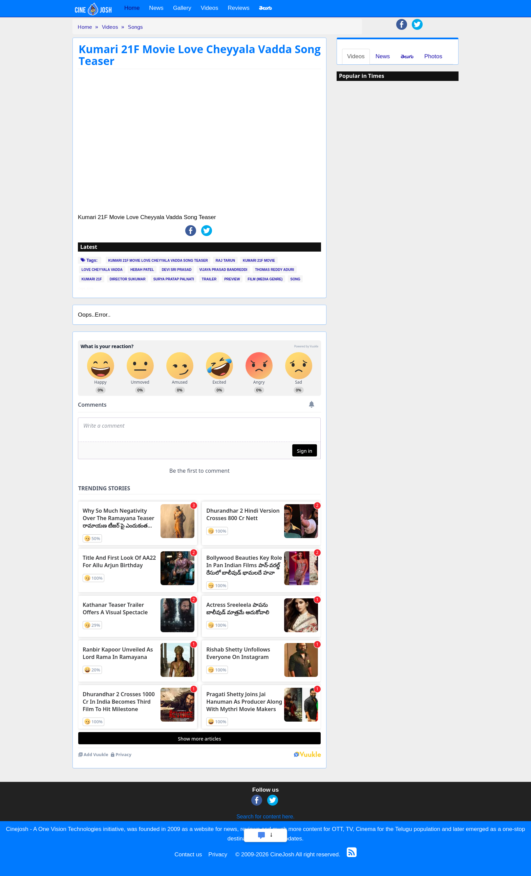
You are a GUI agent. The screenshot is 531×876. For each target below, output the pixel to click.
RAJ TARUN (225, 260)
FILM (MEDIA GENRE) (265, 279)
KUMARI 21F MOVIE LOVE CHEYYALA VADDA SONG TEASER (158, 260)
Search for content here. (265, 816)
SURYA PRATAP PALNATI (173, 279)
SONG (295, 279)
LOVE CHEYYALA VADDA (102, 270)
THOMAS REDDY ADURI (274, 270)
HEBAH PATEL (142, 270)
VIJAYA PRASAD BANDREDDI (223, 270)
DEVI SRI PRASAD (177, 270)
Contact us (188, 854)
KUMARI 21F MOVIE (259, 260)
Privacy (217, 854)
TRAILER (209, 279)
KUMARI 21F (92, 279)
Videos (209, 8)
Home (132, 8)
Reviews (238, 8)
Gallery (182, 8)
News (156, 8)
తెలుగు (407, 56)
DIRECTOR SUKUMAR (128, 279)
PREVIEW (232, 279)
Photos (433, 56)
